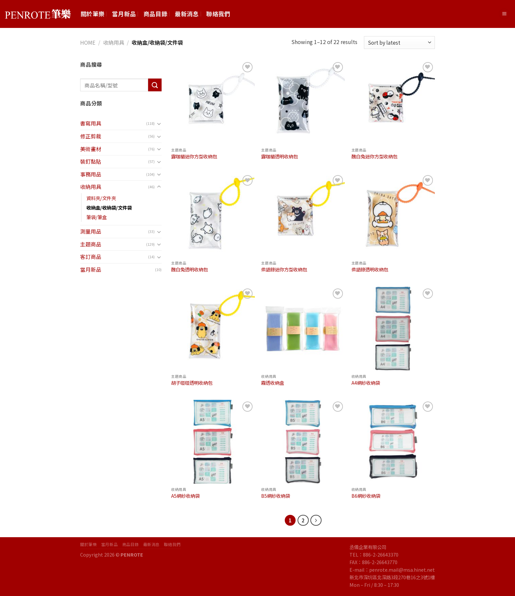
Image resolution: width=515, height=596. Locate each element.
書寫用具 (90, 123)
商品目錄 (156, 14)
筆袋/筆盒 (96, 217)
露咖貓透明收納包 (279, 156)
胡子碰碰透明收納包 (192, 383)
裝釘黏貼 (90, 161)
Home (87, 42)
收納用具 (113, 42)
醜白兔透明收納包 (189, 269)
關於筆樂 (92, 14)
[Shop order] (399, 42)
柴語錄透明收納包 (369, 269)
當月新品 (124, 14)
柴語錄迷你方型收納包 (284, 269)
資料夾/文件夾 (101, 198)
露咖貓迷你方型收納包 (194, 156)
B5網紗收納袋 (275, 496)
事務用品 (90, 174)
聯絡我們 (218, 14)
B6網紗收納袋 (365, 496)
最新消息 (187, 14)
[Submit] (154, 85)
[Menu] (504, 14)
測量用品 (90, 231)
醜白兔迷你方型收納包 (374, 156)
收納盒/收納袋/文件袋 (109, 207)
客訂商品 (90, 257)
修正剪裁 (90, 136)
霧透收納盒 (272, 383)
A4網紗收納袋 (365, 383)
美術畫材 (90, 149)
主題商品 (90, 244)
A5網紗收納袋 (185, 496)
